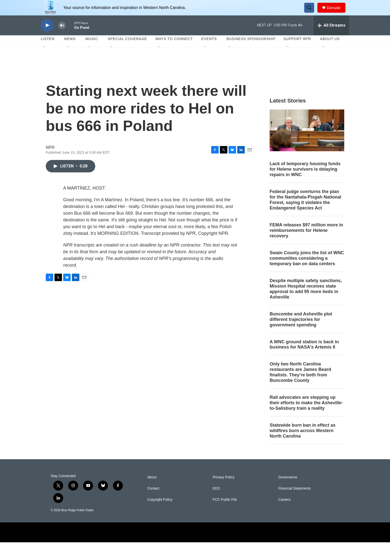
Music (92, 50)
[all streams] (331, 36)
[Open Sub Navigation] (45, 58)
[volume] (62, 36)
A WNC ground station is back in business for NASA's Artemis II (304, 355)
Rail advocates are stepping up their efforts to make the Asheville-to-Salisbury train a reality (306, 414)
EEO (216, 499)
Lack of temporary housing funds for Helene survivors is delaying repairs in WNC (305, 180)
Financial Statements (294, 499)
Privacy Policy (223, 488)
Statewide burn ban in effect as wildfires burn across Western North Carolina (303, 441)
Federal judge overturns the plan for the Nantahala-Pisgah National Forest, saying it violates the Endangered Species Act (305, 210)
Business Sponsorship (250, 50)
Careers (284, 510)
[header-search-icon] (311, 13)
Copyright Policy (159, 510)
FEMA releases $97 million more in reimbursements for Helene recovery (306, 241)
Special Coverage (127, 50)
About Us (330, 50)
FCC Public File (225, 510)
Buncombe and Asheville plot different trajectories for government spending (301, 330)
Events (209, 50)
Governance (287, 488)
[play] (47, 36)
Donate (336, 13)
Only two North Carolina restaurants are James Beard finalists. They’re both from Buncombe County (300, 383)
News (70, 50)
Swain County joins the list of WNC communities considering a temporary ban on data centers (307, 269)
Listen (47, 50)
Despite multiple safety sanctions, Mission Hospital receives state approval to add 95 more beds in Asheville (306, 299)
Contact (153, 499)
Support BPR (297, 50)
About (151, 488)
